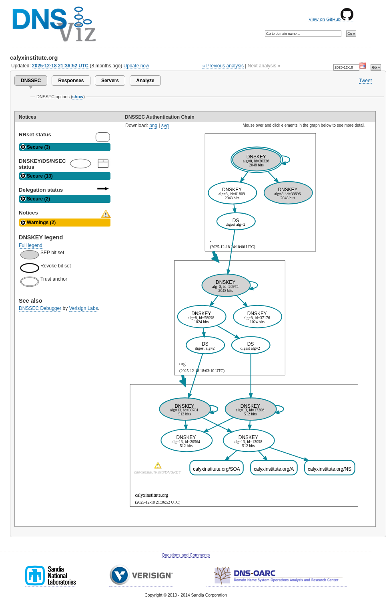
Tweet (365, 80)
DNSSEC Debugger (40, 308)
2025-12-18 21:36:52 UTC (60, 66)
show (78, 96)
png (153, 125)
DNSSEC (31, 80)
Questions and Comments (186, 555)
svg (165, 125)
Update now (136, 66)
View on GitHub (331, 19)
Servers (110, 80)
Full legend (30, 245)
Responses (71, 80)
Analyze (145, 80)
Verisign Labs (83, 308)
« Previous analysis (223, 66)
